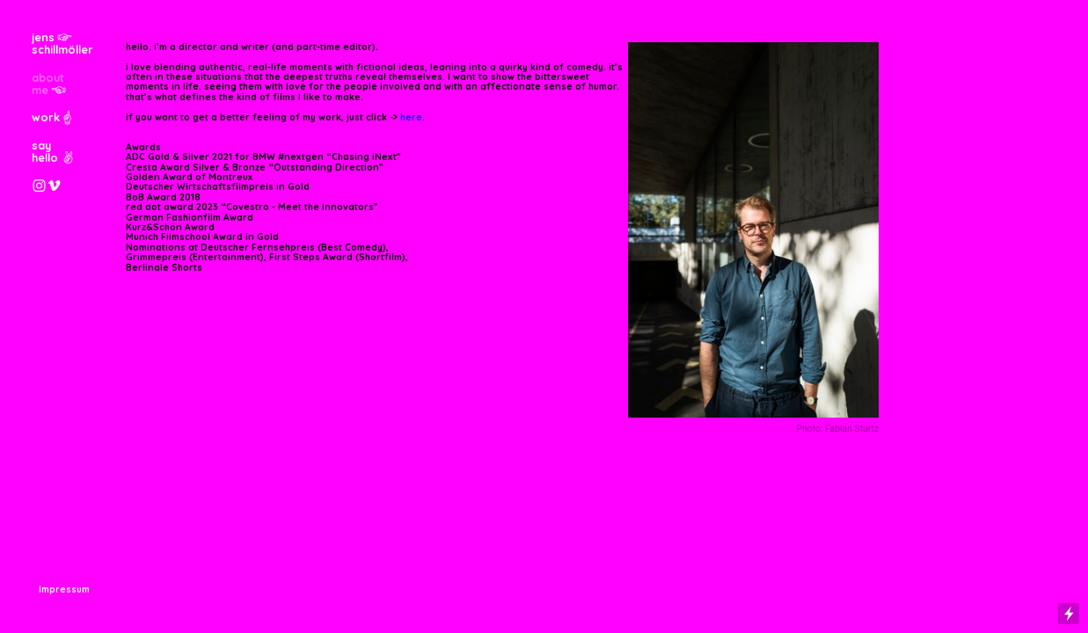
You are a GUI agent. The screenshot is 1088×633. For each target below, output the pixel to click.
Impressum (64, 589)
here (411, 117)
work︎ (53, 117)
